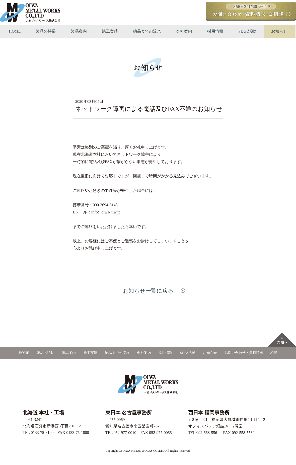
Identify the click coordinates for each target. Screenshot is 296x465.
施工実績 (110, 31)
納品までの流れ (147, 31)
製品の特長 (46, 31)
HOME (15, 31)
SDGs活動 (247, 31)
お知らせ (279, 31)
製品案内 (79, 31)
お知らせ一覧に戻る (147, 290)
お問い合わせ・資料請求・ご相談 (251, 353)
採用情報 (215, 31)
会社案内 (184, 31)
